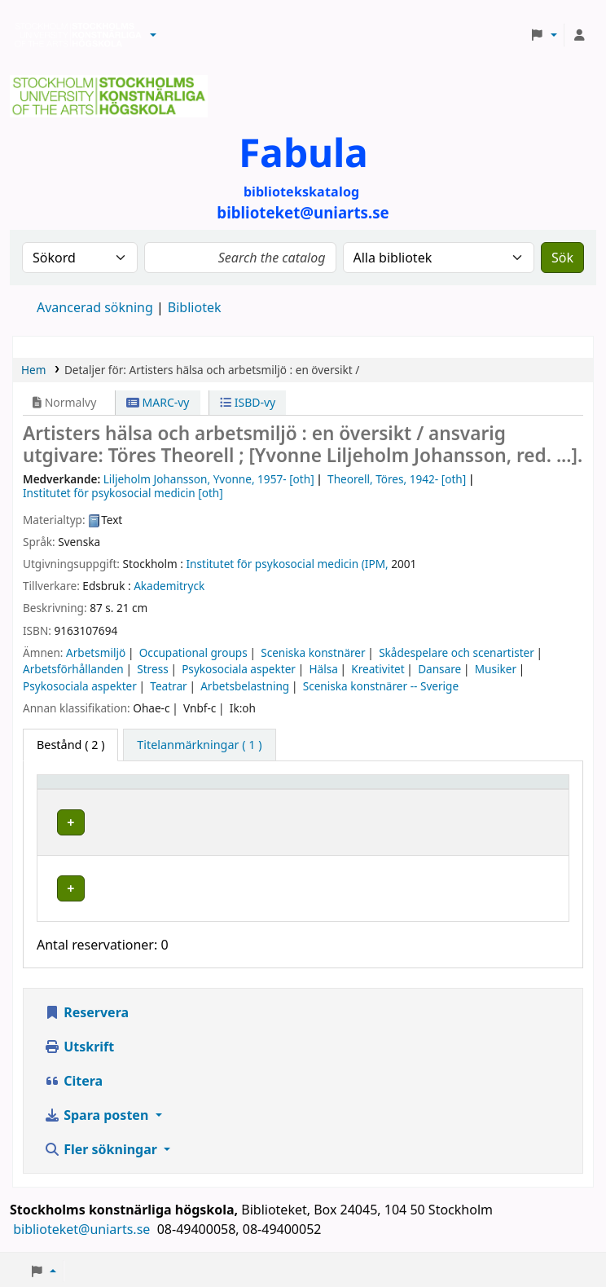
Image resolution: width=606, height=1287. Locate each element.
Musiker (495, 669)
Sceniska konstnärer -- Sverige (381, 686)
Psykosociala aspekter (239, 669)
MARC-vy (158, 402)
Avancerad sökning (95, 307)
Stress (152, 669)
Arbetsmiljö (95, 652)
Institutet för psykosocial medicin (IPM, (288, 563)
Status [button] (509, 789)
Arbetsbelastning (244, 686)
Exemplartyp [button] (81, 789)
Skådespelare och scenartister (456, 652)
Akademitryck (169, 585)
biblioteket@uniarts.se (83, 1205)
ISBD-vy (247, 402)
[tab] (199, 745)
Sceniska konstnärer (313, 652)
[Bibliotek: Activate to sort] (262, 789)
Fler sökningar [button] (102, 1126)
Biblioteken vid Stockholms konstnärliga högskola (74, 35)
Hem (33, 369)
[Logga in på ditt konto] (579, 35)
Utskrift (79, 1023)
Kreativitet (377, 669)
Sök (562, 258)
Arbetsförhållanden (73, 669)
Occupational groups (193, 652)
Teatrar (168, 686)
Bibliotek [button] (200, 789)
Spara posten (98, 1091)
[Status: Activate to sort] (526, 789)
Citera (73, 1057)
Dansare (439, 669)
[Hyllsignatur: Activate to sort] (420, 789)
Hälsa (323, 669)
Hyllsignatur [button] (398, 789)
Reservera (86, 989)
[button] (153, 35)
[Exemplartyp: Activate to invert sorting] (102, 789)
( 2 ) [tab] (70, 744)
